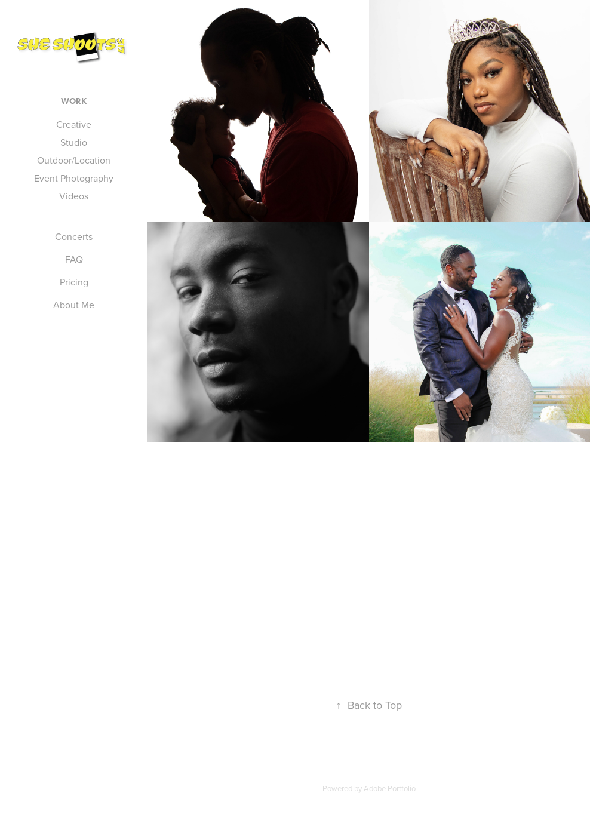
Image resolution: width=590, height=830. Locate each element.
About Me (73, 304)
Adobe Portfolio (390, 788)
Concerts (74, 236)
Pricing (74, 281)
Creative (73, 124)
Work (74, 101)
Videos (73, 195)
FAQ (74, 259)
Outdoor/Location (73, 160)
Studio (73, 142)
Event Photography (73, 178)
